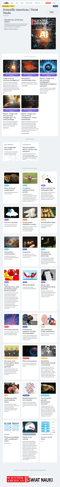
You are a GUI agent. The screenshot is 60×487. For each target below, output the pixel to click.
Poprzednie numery (51, 12)
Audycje (11, 3)
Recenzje (21, 3)
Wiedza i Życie (37, 3)
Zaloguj (54, 3)
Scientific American (29, 3)
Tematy (17, 3)
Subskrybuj (48, 3)
